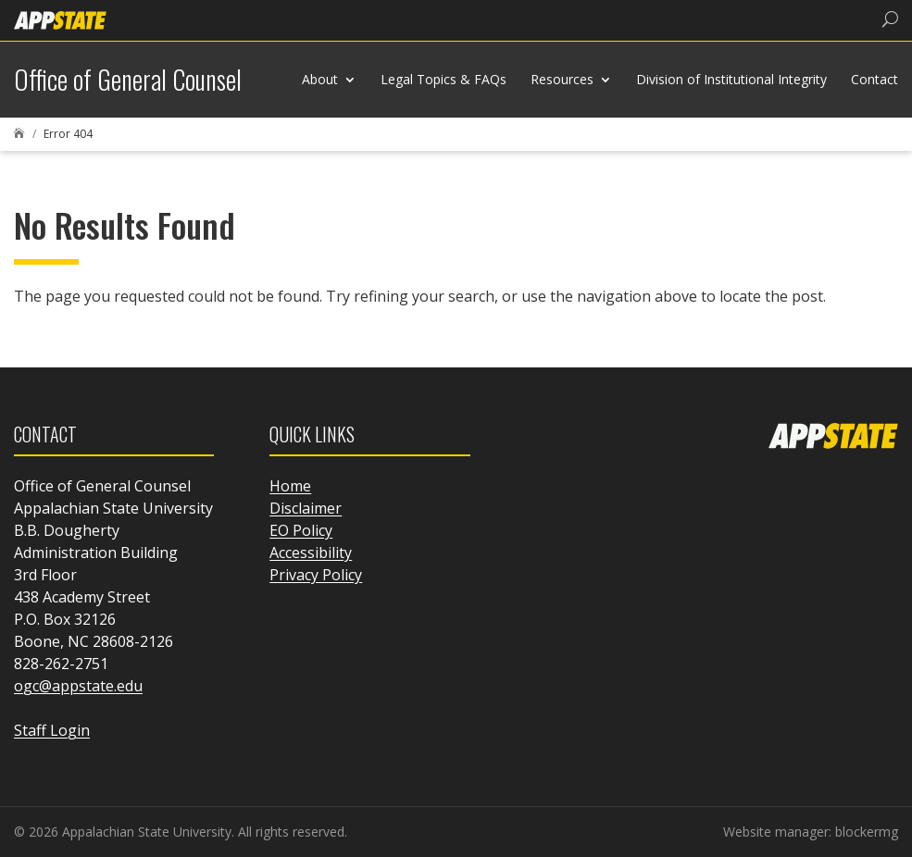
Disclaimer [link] (305, 508)
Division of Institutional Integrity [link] (731, 79)
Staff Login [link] (52, 730)
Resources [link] (562, 79)
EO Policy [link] (300, 530)
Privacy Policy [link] (315, 575)
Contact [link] (874, 79)
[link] (60, 19)
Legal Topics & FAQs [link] (443, 79)
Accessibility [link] (310, 552)
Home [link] (290, 486)
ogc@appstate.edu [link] (78, 686)
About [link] (320, 79)
